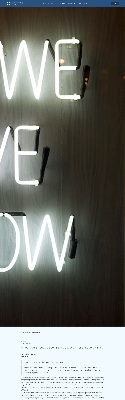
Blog (85, 3)
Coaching (62, 3)
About (79, 3)
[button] (50, 3)
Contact (115, 3)
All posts (23, 341)
